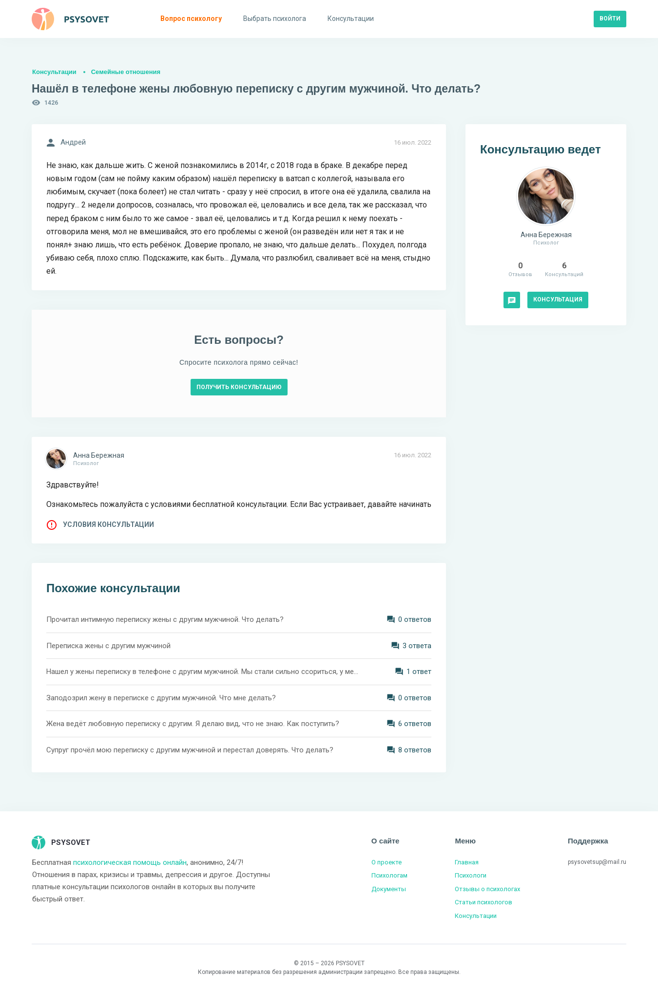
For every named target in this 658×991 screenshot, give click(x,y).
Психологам (389, 875)
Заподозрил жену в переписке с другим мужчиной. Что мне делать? (161, 697)
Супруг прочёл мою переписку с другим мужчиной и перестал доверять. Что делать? (189, 750)
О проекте (386, 862)
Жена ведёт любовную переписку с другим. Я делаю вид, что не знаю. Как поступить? (192, 723)
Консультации (54, 71)
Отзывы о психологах (487, 889)
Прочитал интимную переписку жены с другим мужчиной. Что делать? (165, 619)
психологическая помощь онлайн (130, 862)
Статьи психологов (483, 902)
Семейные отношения (125, 71)
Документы (388, 889)
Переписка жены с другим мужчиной (108, 645)
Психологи (470, 875)
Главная (467, 862)
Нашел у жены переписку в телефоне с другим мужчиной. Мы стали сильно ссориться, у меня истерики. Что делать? (202, 671)
